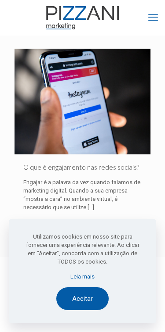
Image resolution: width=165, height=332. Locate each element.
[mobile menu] (153, 17)
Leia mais (82, 276)
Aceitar (82, 299)
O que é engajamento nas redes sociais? (81, 167)
